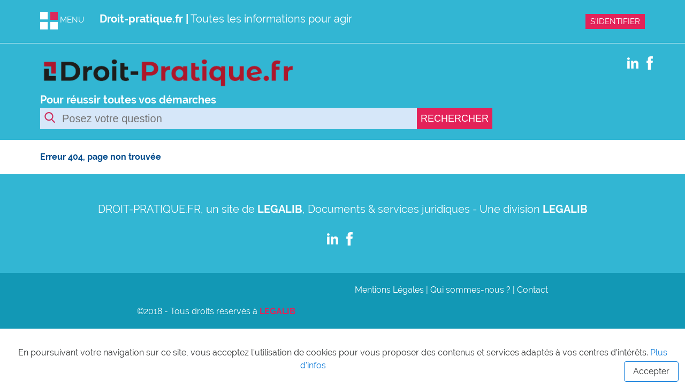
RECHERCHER (455, 118)
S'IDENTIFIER (615, 21)
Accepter (651, 371)
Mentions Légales (389, 290)
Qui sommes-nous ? (470, 290)
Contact (532, 290)
